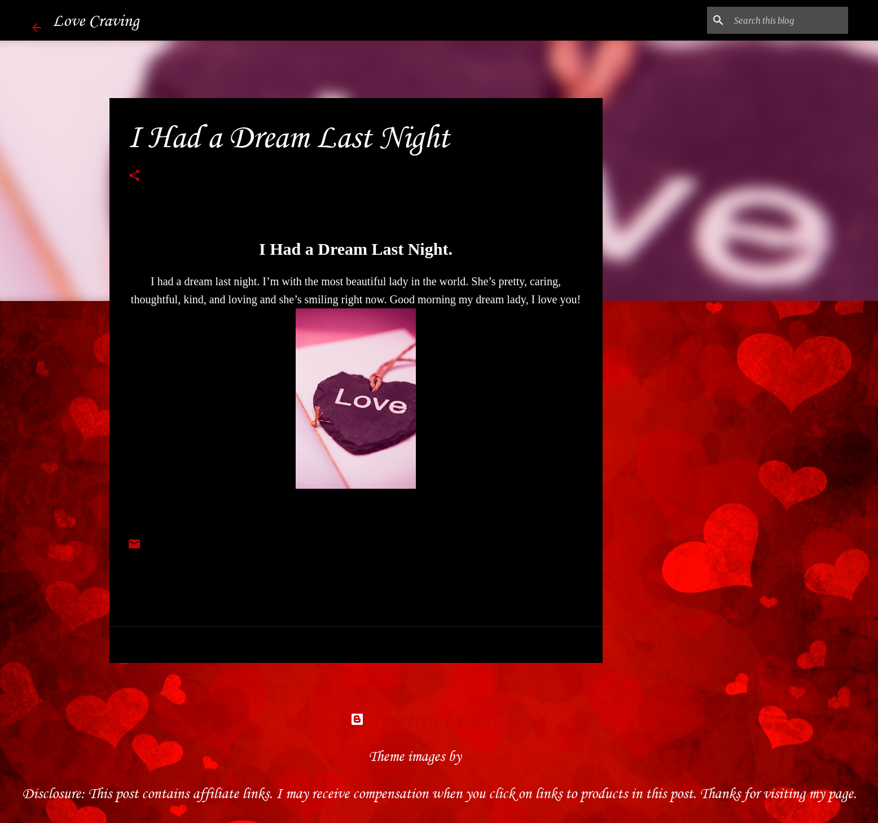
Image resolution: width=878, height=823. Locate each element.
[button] (134, 177)
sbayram (487, 756)
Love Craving (95, 20)
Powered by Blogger (439, 719)
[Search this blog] (789, 20)
